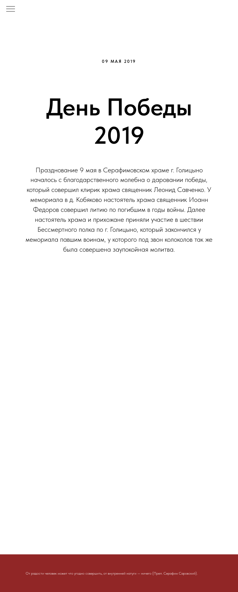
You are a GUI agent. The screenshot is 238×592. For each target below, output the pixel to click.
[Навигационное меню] (10, 9)
